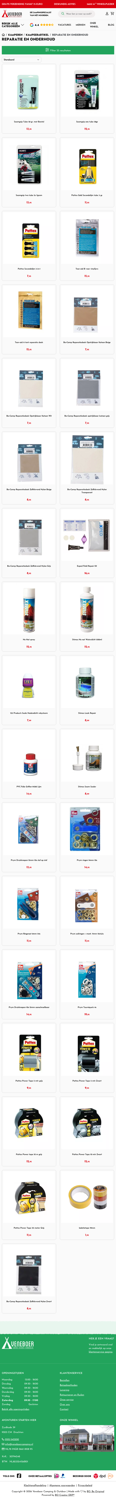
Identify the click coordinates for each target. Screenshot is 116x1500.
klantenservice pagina (100, 1352)
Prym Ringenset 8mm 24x (29, 934)
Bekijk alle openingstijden (15, 1409)
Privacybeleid (85, 1485)
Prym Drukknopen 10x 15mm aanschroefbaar (29, 1007)
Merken (80, 25)
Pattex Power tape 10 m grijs (29, 1154)
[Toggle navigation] (13, 25)
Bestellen (64, 1380)
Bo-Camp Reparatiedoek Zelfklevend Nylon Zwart (29, 1301)
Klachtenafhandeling (35, 1485)
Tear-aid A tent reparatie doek (29, 342)
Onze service (67, 1400)
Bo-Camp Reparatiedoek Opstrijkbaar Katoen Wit (29, 416)
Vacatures (64, 25)
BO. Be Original (95, 1491)
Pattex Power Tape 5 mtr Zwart (87, 1081)
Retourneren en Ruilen (72, 1395)
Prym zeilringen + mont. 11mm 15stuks (87, 934)
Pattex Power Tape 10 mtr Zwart (87, 1154)
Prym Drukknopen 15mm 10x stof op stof (29, 860)
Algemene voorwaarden (62, 1485)
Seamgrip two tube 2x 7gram (29, 195)
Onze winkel (94, 25)
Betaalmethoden (68, 1385)
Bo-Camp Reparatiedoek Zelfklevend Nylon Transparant (87, 491)
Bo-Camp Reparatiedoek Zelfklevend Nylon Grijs (29, 566)
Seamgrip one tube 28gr (87, 122)
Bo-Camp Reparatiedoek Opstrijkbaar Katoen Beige (87, 342)
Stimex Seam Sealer (87, 786)
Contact (64, 1409)
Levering (64, 1390)
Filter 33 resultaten (58, 50)
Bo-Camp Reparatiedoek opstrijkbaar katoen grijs (87, 416)
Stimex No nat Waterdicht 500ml (87, 639)
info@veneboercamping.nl (19, 1444)
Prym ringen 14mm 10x (87, 860)
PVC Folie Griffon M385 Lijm (29, 786)
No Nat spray (29, 639)
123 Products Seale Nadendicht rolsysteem (29, 713)
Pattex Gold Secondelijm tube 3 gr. (87, 195)
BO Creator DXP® (64, 1495)
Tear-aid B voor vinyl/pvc (87, 269)
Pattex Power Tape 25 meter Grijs (29, 1228)
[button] (107, 14)
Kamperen (15, 34)
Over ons (65, 1404)
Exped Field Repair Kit (87, 566)
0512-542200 (12, 1439)
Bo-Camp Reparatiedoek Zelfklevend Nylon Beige (29, 489)
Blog (111, 25)
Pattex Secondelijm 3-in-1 (29, 269)
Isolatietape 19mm (87, 1228)
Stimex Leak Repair (87, 713)
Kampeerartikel (37, 34)
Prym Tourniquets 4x (87, 1007)
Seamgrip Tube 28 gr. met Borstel (29, 122)
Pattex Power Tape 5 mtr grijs (29, 1081)
